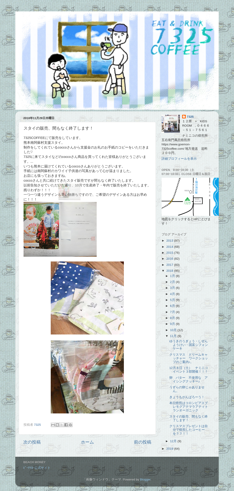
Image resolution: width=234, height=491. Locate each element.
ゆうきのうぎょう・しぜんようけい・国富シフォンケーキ (188, 345)
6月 (173, 306)
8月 (173, 318)
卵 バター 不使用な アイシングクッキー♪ (188, 379)
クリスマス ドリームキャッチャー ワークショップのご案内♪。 (188, 358)
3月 (173, 288)
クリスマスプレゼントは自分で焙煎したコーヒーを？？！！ (188, 429)
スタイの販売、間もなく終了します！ (188, 418)
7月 (173, 312)
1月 (173, 276)
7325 (190, 116)
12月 (174, 441)
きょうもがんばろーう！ (187, 397)
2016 (170, 258)
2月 (173, 282)
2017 (170, 264)
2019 (170, 448)
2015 (170, 252)
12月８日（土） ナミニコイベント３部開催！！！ (188, 369)
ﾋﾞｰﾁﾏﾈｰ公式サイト (37, 468)
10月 (174, 330)
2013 (170, 240)
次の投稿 (32, 442)
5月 (173, 300)
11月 (174, 336)
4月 (173, 294)
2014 (170, 246)
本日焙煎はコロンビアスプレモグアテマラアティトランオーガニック (188, 406)
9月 (173, 324)
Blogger (145, 479)
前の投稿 (142, 442)
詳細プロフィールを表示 (179, 158)
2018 (170, 270)
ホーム (87, 442)
